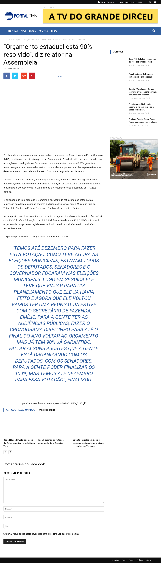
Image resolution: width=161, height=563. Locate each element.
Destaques (16, 39)
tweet (60, 76)
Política (43, 31)
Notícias (13, 31)
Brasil (32, 31)
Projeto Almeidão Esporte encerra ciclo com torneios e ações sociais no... (141, 107)
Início (5, 39)
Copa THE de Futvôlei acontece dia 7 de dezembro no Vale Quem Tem (19, 443)
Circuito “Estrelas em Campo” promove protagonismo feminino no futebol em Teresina (88, 443)
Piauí (23, 31)
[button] (154, 31)
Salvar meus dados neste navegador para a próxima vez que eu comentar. (42, 534)
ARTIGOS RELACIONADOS (20, 409)
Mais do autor (47, 409)
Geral (54, 31)
